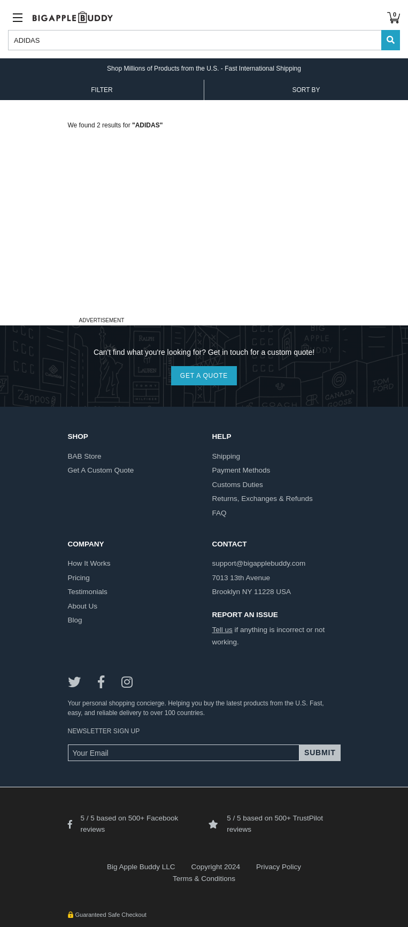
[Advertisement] (204, 239)
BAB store (85, 456)
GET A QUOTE (204, 375)
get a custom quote (101, 470)
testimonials (87, 592)
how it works (89, 563)
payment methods (241, 470)
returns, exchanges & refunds (262, 499)
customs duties (237, 485)
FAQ (219, 513)
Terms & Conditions (204, 879)
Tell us (222, 630)
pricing (79, 578)
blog (75, 620)
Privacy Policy (278, 867)
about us (83, 606)
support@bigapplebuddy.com (259, 563)
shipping (226, 456)
